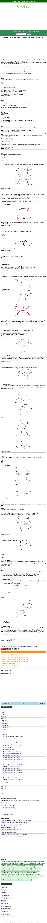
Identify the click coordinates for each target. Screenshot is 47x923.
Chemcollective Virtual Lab (5, 908)
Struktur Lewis (35, 877)
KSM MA (25, 867)
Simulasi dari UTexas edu (5, 893)
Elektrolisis (16, 863)
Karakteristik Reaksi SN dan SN (9, 749)
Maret (4, 734)
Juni (4, 731)
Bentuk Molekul (13, 861)
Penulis (37, 31)
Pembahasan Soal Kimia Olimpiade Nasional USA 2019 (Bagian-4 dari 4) (16, 73)
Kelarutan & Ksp (37, 867)
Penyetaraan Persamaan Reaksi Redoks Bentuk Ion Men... (13, 736)
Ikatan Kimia (3, 867)
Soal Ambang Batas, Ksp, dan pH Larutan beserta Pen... (12, 744)
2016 (3, 791)
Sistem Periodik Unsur (19, 876)
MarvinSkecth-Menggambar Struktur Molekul (8, 808)
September (5, 727)
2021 (3, 718)
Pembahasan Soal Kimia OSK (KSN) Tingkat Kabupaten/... (13, 759)
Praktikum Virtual (22, 874)
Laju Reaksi (3, 870)
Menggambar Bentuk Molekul (24, 870)
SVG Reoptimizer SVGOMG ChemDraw (7, 916)
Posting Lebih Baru (5, 703)
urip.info (2, 61)
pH (30, 879)
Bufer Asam (38, 861)
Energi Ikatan (21, 863)
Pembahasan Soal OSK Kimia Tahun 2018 (8, 827)
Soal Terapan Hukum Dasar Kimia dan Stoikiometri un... (12, 745)
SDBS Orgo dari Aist (4, 903)
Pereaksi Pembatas (15, 874)
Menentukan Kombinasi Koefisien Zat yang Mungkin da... (13, 742)
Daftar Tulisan (10, 31)
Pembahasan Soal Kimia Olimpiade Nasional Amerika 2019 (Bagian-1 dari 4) (15, 661)
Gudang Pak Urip (4, 887)
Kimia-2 (14, 868)
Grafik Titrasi (21, 865)
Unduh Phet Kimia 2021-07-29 (6, 897)
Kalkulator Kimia (18, 31)
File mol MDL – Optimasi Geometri (7, 898)
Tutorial (16, 879)
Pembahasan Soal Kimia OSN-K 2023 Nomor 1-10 (9, 830)
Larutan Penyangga (9, 870)
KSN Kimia (6, 645)
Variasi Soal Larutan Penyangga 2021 (8, 663)
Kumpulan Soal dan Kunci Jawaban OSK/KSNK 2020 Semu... (13, 761)
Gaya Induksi (9, 865)
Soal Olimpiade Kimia (19, 646)
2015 (3, 793)
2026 (3, 709)
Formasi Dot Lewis (27, 863)
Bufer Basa (43, 861)
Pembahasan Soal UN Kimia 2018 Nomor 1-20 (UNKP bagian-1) (12, 824)
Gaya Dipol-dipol (41, 863)
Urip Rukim (8, 643)
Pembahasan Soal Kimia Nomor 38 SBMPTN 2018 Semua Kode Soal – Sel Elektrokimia (16, 820)
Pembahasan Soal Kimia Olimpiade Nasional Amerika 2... (13, 770)
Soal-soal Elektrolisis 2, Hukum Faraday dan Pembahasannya (11, 825)
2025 (3, 710)
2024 (3, 712)
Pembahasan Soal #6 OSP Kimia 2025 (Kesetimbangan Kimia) (12, 654)
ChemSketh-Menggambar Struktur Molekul (8, 805)
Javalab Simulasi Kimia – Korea (6, 909)
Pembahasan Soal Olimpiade (8, 646)
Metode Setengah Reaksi (5, 872)
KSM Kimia (22, 867)
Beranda (24, 703)
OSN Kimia (29, 645)
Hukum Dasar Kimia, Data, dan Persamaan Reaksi (11, 747)
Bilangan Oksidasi (27, 861)
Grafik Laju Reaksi (15, 865)
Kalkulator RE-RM (31, 867)
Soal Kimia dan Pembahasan (39, 876)
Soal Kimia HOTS (30, 876)
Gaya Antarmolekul (34, 863)
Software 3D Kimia (23, 877)
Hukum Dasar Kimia (40, 865)
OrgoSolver (3, 905)
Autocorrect (8, 861)
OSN (26, 645)
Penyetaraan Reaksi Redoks (6, 874)
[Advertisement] (23, 20)
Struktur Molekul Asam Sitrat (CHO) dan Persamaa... (12, 739)
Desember (5, 721)
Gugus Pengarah (26, 865)
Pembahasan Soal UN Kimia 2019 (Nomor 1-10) (9, 832)
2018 (3, 788)
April (4, 732)
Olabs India (3, 901)
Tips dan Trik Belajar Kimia (5, 804)
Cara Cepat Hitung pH (5, 863)
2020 (3, 720)
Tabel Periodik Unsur (4, 911)
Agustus (4, 729)
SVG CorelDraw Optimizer (5, 914)
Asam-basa (3, 861)
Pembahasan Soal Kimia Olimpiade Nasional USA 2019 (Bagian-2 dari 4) (16, 69)
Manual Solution (12, 645)
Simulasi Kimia (25, 31)
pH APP (2, 889)
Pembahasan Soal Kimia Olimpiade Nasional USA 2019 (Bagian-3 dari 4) (16, 71)
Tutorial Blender (21, 879)
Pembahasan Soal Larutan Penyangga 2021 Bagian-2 (11, 665)
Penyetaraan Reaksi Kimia (32, 872)
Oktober (4, 725)
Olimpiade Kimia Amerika (20, 645)
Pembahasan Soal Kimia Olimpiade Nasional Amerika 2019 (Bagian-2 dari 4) (15, 659)
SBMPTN (30, 874)
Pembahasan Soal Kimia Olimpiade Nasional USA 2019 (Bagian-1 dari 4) (16, 66)
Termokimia (12, 879)
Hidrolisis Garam (33, 865)
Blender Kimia (33, 861)
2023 (3, 714)
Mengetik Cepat (16, 870)
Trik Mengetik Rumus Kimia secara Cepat (8, 807)
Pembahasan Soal (24, 872)
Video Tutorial (32, 31)
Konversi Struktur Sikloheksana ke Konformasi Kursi (12, 753)
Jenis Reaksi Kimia (16, 867)
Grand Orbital (3, 892)
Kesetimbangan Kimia (5, 868)
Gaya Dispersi (3, 865)
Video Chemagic (4, 900)
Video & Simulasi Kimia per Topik (6, 890)
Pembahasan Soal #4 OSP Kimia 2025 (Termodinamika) (11, 656)
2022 (3, 716)
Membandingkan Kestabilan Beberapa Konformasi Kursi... (13, 751)
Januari (4, 783)
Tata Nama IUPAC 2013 (5, 879)
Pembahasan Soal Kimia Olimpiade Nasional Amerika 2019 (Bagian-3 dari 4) (15, 657)
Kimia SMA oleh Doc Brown (6, 906)
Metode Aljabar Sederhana (34, 870)
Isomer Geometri (9, 867)
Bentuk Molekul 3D (20, 861)
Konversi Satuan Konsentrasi (37, 868)
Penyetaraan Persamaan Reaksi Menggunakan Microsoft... (13, 738)
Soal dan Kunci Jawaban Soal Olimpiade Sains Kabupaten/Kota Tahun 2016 (14, 822)
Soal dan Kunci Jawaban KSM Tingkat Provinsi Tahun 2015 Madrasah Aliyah (14, 834)
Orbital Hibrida (17, 872)
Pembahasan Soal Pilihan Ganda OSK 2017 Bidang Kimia (11, 829)
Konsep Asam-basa (23, 868)
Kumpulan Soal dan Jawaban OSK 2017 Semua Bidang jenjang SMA (12, 836)
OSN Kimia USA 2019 (34, 645)
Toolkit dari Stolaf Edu (5, 895)
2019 (3, 786)
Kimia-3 (17, 868)
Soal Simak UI (16, 877)
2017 (3, 790)
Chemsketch (11, 863)
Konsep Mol (29, 868)
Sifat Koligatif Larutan (36, 874)
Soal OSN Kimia (10, 877)
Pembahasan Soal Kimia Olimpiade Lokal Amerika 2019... (13, 777)
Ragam (27, 874)
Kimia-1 (11, 868)
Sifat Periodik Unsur (4, 876)
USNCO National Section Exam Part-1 (30, 646)
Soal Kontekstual (4, 877)
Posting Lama (42, 703)
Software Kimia (29, 877)
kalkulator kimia (27, 879)
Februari (4, 782)
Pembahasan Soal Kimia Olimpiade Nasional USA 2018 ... (13, 755)
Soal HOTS (25, 876)
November (5, 723)
